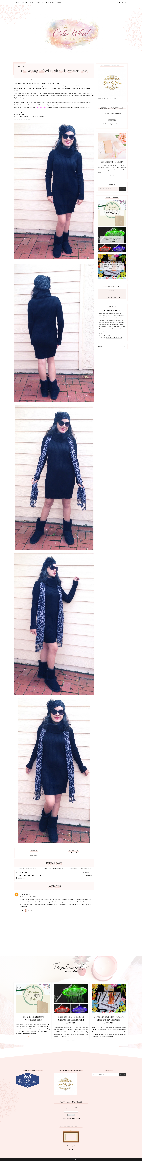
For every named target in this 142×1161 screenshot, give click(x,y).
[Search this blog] (106, 1073)
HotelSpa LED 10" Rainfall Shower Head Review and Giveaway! (71, 1019)
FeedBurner (76, 1117)
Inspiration (50, 2)
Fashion (24, 2)
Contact (59, 2)
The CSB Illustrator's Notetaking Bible (32, 1018)
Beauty (32, 2)
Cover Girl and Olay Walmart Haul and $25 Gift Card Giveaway (109, 1019)
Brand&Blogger (83, 1158)
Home (17, 2)
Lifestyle (40, 2)
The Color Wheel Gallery (52, 1158)
